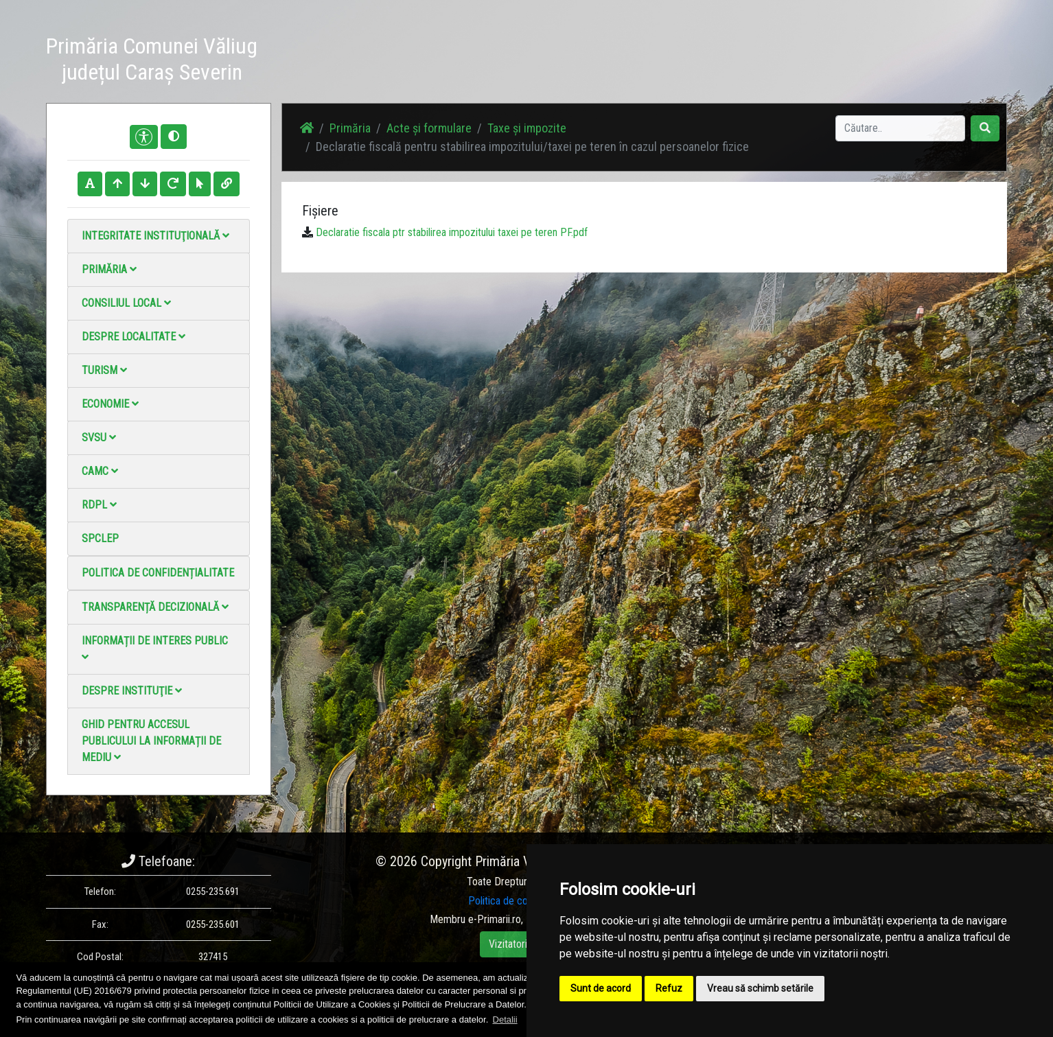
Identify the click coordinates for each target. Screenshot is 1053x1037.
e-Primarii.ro (494, 919)
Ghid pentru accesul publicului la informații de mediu (151, 741)
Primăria (109, 269)
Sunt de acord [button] (600, 988)
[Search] (900, 128)
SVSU (99, 437)
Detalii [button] (505, 1019)
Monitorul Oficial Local (922, 61)
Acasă (570, 61)
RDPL (99, 504)
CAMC (100, 471)
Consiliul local (126, 303)
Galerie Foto (706, 61)
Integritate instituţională (155, 235)
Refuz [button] (669, 988)
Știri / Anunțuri (631, 61)
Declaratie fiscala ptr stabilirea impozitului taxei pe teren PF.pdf (452, 232)
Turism (104, 370)
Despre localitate (133, 336)
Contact (840, 61)
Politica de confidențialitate (158, 572)
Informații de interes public (155, 648)
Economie (110, 403)
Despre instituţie (132, 690)
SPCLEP (100, 538)
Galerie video (777, 61)
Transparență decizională (155, 607)
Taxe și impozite (526, 128)
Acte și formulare (429, 128)
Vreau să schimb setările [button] (760, 988)
